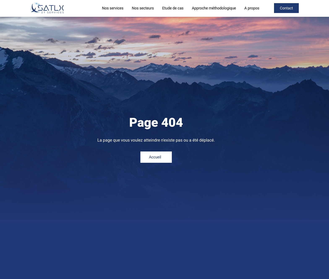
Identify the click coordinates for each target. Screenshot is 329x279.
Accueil (155, 157)
